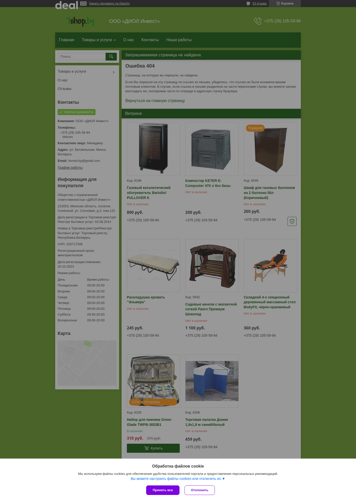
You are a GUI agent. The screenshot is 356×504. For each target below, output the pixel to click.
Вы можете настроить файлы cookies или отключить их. (176, 479)
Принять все (163, 490)
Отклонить (199, 490)
